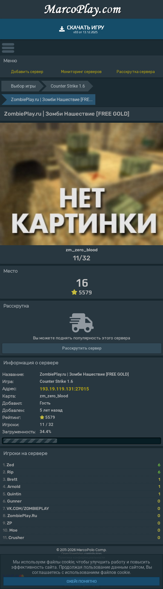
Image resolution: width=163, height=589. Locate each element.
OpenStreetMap (72, 553)
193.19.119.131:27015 (64, 389)
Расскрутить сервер (81, 348)
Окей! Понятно (82, 581)
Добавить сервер (27, 71)
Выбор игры (23, 86)
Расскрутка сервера (136, 71)
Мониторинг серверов (81, 71)
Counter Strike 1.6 (68, 86)
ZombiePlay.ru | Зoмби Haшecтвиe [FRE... (52, 99)
